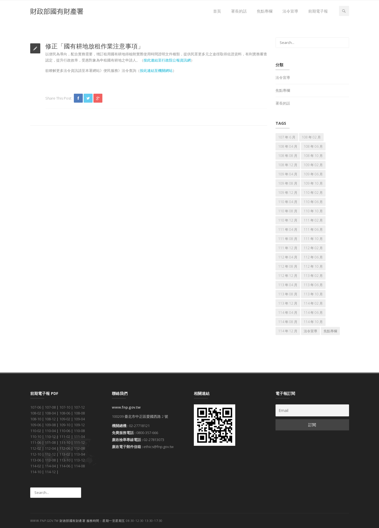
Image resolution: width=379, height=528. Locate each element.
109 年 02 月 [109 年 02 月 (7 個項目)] (313, 164)
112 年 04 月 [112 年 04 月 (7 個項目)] (287, 257)
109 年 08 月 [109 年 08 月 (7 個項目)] (287, 183)
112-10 (35, 454)
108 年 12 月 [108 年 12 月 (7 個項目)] (287, 164)
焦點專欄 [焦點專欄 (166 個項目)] (330, 331)
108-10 (35, 418)
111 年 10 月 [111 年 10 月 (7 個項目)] (313, 238)
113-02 (64, 454)
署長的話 (239, 11)
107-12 (79, 407)
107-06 (35, 407)
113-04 (79, 454)
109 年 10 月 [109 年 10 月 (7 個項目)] (313, 183)
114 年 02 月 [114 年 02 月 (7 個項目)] (313, 303)
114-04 (50, 465)
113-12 (79, 460)
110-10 (35, 436)
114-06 (64, 465)
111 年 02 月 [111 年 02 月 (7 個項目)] (313, 220)
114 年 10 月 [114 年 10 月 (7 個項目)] (313, 321)
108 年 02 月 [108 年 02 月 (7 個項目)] (311, 137)
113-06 (35, 460)
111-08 (50, 442)
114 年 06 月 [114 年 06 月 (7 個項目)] (313, 312)
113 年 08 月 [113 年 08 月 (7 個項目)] (287, 294)
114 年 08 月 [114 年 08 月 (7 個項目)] (287, 321)
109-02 (64, 418)
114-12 (50, 471)
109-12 (79, 424)
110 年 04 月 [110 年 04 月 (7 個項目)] (287, 201)
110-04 (50, 430)
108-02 (35, 413)
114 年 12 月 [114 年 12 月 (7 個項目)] (287, 331)
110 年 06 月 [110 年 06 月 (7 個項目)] (313, 201)
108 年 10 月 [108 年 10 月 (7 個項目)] (313, 155)
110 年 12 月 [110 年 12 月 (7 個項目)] (287, 220)
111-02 (64, 436)
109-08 (50, 424)
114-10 (35, 471)
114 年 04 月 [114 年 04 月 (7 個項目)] (287, 312)
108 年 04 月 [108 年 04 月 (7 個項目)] (287, 146)
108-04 (50, 413)
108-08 (79, 413)
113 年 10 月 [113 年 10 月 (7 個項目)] (313, 294)
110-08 (79, 430)
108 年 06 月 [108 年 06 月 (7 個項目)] (313, 146)
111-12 (79, 442)
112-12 (50, 454)
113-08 (50, 460)
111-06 (35, 442)
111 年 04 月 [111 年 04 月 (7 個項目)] (287, 229)
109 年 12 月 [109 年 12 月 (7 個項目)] (287, 192)
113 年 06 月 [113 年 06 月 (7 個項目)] (313, 284)
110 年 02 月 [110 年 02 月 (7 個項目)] (313, 192)
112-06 (64, 448)
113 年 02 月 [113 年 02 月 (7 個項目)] (313, 275)
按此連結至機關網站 (156, 70)
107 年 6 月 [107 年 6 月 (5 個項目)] (286, 137)
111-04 (79, 436)
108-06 (64, 413)
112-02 (35, 448)
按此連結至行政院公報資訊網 (167, 60)
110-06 (64, 430)
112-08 (79, 448)
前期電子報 (318, 11)
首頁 (217, 11)
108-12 (50, 418)
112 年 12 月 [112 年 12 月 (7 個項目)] (287, 275)
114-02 (35, 465)
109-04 (79, 418)
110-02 (35, 430)
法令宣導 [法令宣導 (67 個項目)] (310, 331)
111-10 (64, 442)
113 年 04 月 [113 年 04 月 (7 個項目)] (287, 284)
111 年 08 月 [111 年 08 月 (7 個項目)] (287, 238)
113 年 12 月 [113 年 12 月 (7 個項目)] (287, 303)
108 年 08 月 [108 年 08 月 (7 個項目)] (287, 155)
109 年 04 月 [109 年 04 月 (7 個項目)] (287, 174)
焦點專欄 (264, 11)
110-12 (50, 436)
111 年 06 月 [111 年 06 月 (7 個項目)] (313, 229)
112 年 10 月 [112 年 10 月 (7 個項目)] (313, 266)
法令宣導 (290, 11)
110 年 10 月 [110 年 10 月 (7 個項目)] (313, 211)
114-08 (79, 465)
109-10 (64, 424)
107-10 (64, 407)
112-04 (50, 448)
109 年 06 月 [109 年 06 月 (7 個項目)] (313, 174)
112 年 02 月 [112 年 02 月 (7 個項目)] (313, 248)
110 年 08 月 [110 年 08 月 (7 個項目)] (287, 211)
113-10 (64, 460)
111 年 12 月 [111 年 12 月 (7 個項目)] (287, 248)
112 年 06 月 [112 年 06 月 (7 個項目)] (313, 257)
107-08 (50, 407)
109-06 (35, 424)
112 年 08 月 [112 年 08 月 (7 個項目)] (287, 266)
